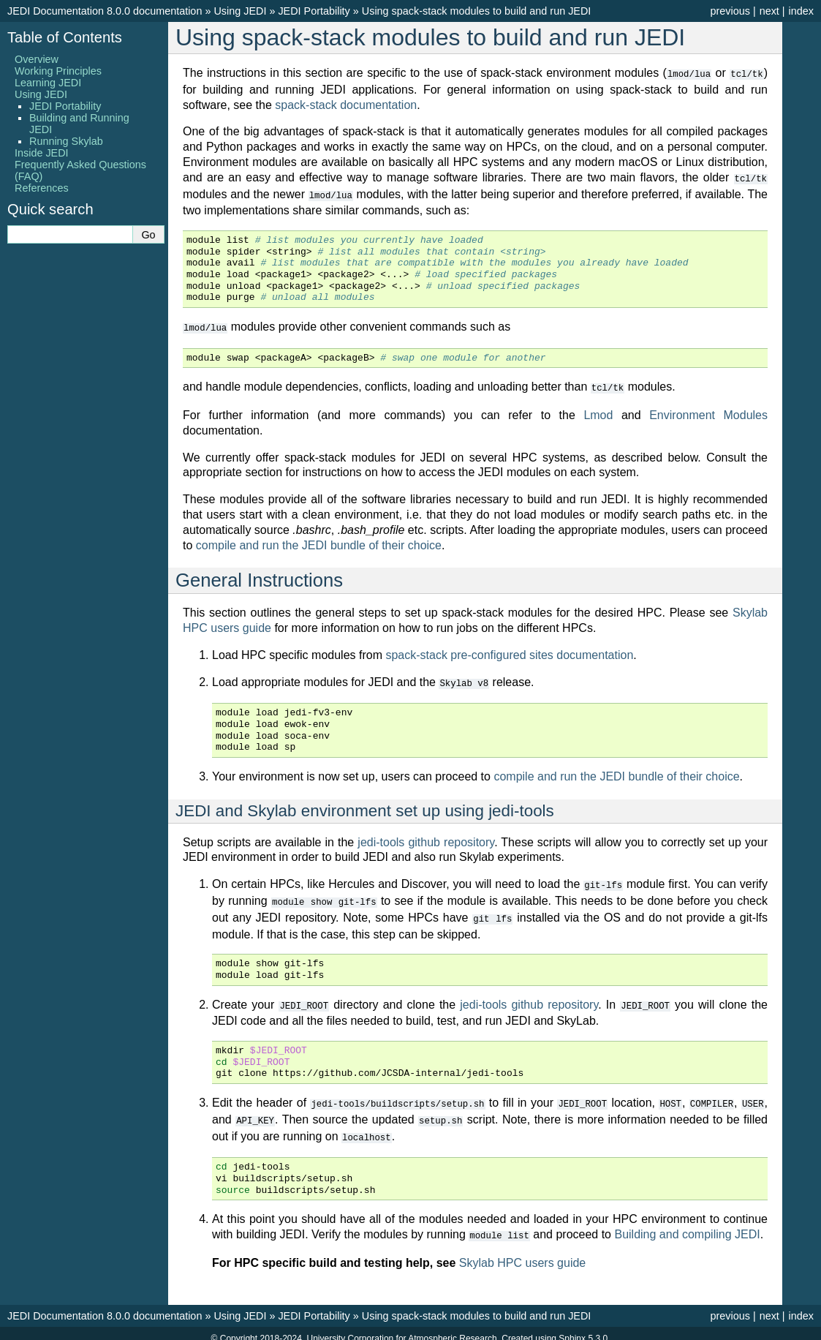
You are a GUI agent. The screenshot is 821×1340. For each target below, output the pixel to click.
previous (729, 11)
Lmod (598, 411)
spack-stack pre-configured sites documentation (509, 651)
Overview (36, 59)
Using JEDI (239, 11)
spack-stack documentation (346, 104)
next (769, 11)
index (801, 11)
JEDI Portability (313, 11)
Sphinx (572, 1328)
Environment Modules (708, 411)
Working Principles (58, 71)
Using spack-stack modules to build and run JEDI (476, 11)
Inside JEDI (42, 153)
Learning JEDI (48, 83)
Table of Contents (64, 37)
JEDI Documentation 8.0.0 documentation (104, 11)
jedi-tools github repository (425, 838)
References (42, 188)
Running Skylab (66, 141)
